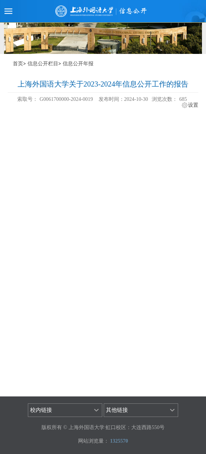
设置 (193, 105)
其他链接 (117, 410)
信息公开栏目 (42, 63)
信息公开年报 (78, 63)
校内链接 (41, 410)
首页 (18, 63)
